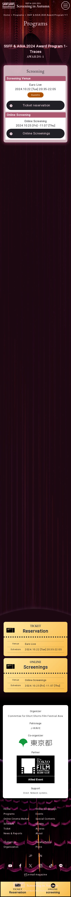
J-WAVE (35, 728)
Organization (11, 846)
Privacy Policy (43, 842)
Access (40, 828)
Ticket (7, 828)
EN (40, 856)
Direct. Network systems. (35, 793)
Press (39, 846)
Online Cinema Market (16, 818)
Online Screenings (36, 133)
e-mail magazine (37, 874)
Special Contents (45, 818)
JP (30, 856)
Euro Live (35, 84)
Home (7, 808)
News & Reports (13, 833)
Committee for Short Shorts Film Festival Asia (35, 716)
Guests (35, 94)
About (39, 833)
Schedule (9, 823)
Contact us (10, 842)
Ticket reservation (36, 105)
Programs (9, 813)
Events (39, 813)
